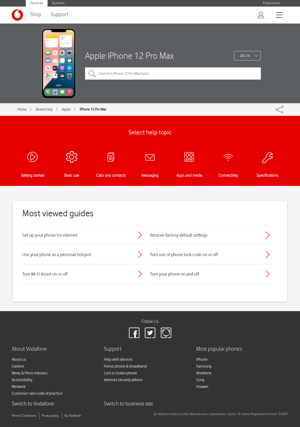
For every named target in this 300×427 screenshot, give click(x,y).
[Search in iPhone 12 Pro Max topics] (173, 73)
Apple (66, 109)
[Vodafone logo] (17, 15)
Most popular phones (219, 349)
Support (59, 15)
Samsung (203, 366)
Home (21, 109)
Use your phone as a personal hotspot (56, 254)
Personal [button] (36, 3)
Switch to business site (128, 404)
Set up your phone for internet (49, 235)
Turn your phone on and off (174, 273)
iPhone (202, 359)
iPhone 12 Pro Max (93, 109)
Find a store (271, 3)
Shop (35, 15)
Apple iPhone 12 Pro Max (129, 55)
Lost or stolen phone (120, 373)
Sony (200, 379)
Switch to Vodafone (33, 404)
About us (19, 359)
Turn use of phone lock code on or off (184, 254)
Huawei (202, 386)
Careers (18, 366)
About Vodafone (29, 349)
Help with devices (118, 359)
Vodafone (204, 373)
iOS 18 (245, 56)
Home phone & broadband (125, 366)
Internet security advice (123, 379)
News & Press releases (30, 373)
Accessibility (22, 379)
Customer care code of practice (37, 393)
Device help (44, 109)
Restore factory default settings (179, 235)
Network (19, 386)
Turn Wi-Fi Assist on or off (45, 273)
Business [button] (58, 3)
